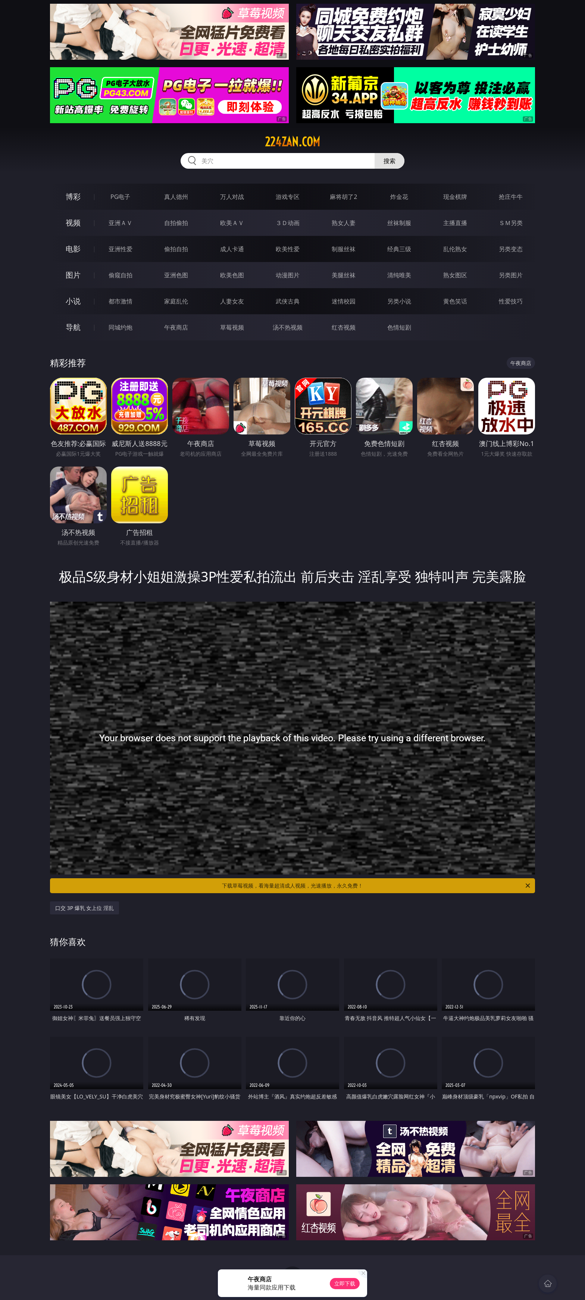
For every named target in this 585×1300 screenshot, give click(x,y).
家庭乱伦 (176, 301)
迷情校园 (344, 301)
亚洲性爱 (120, 249)
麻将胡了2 (343, 197)
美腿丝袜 (344, 275)
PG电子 (120, 197)
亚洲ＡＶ (120, 223)
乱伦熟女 (455, 249)
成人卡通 (232, 249)
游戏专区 (288, 197)
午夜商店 (176, 327)
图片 (73, 275)
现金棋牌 (455, 197)
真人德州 (176, 197)
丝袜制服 (399, 223)
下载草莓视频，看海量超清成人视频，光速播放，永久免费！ (376, 885)
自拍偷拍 (176, 223)
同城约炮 (120, 327)
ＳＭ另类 (511, 223)
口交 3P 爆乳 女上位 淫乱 (84, 907)
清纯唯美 (399, 275)
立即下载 (344, 1283)
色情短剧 (399, 327)
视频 (73, 223)
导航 (73, 327)
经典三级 (399, 249)
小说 (73, 301)
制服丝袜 (344, 249)
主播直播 (455, 223)
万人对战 (232, 197)
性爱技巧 (511, 301)
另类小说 (399, 301)
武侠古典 (288, 301)
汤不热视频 (288, 327)
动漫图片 (288, 275)
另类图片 (511, 275)
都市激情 (120, 301)
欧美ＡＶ (232, 223)
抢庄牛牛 (511, 197)
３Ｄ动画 (288, 223)
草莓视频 (232, 327)
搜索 (389, 161)
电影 (73, 249)
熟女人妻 (344, 223)
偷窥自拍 (120, 275)
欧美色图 (232, 275)
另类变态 (511, 249)
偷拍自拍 (176, 249)
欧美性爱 (288, 249)
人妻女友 (232, 301)
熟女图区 (455, 275)
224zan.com (292, 141)
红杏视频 (344, 327)
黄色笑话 (455, 301)
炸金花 (399, 197)
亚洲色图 (176, 275)
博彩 (73, 196)
